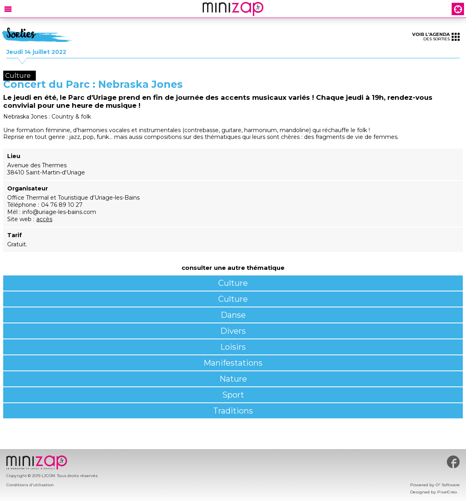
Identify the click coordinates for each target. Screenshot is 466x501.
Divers (233, 331)
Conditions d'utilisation (30, 484)
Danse (233, 315)
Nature (233, 379)
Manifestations (233, 363)
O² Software (448, 484)
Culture (233, 283)
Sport (233, 395)
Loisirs (233, 347)
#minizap (453, 461)
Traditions (233, 411)
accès (44, 219)
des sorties (436, 37)
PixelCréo (447, 492)
